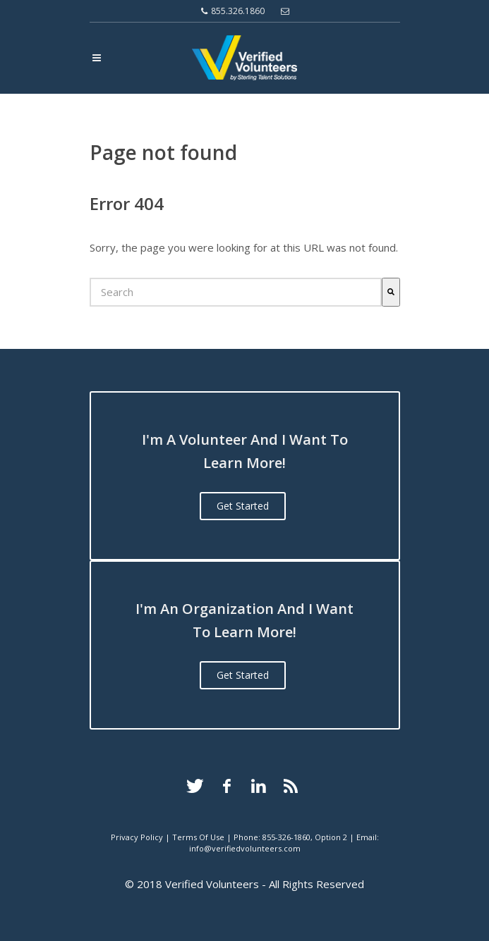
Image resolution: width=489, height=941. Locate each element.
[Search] (391, 292)
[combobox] (236, 292)
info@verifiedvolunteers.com (245, 848)
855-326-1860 (286, 837)
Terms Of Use (198, 837)
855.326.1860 (233, 11)
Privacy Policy (137, 837)
